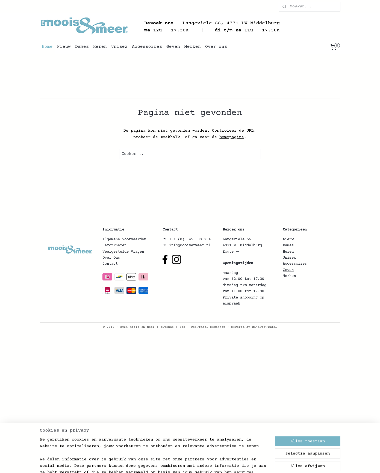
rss (182, 327)
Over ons (216, 46)
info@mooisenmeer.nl (190, 245)
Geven (173, 46)
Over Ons (111, 258)
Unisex (119, 46)
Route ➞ (231, 252)
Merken (192, 46)
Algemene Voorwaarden (124, 239)
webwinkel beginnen (208, 327)
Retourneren (114, 245)
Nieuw (64, 46)
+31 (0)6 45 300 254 (190, 239)
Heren (100, 46)
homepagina (232, 137)
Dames (82, 46)
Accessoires (147, 46)
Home (47, 46)
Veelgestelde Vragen (123, 252)
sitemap (167, 327)
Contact (110, 264)
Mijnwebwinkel (264, 327)
